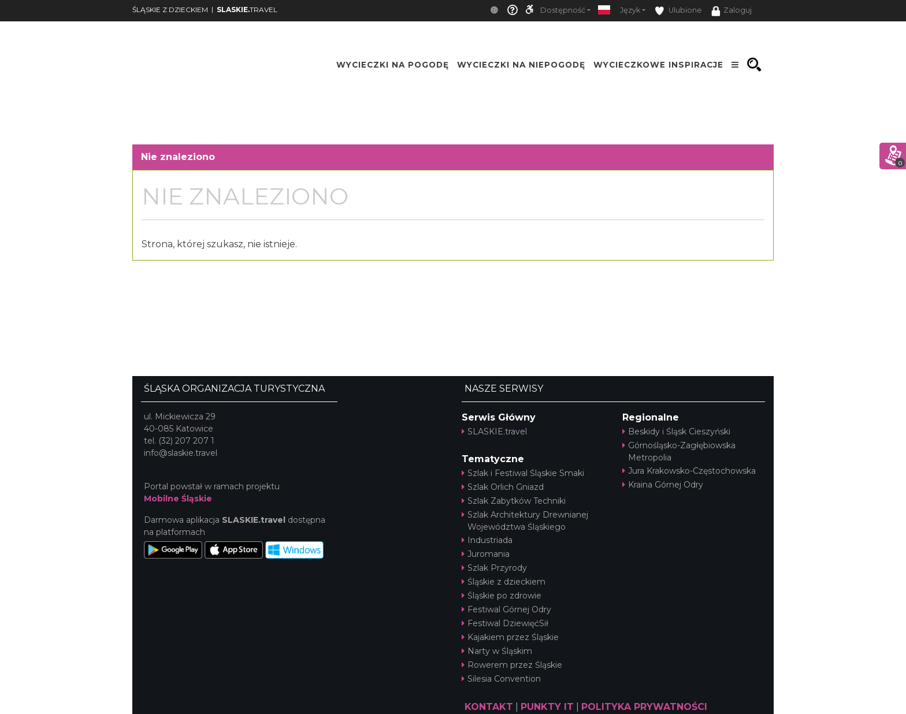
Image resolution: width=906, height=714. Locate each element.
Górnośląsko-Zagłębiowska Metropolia (679, 451)
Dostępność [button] (562, 10)
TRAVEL (247, 9)
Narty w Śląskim (497, 651)
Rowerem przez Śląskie (512, 665)
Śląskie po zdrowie (501, 595)
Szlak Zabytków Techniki (514, 501)
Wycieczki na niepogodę (521, 64)
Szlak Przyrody (494, 568)
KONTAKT (489, 706)
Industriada (487, 540)
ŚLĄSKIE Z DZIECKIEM (170, 9)
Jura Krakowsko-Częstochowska (689, 471)
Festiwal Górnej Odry (506, 609)
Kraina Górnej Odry (662, 484)
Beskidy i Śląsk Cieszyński (676, 431)
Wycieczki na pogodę (392, 64)
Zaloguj (731, 11)
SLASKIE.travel (494, 431)
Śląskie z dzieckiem (503, 582)
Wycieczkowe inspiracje (658, 64)
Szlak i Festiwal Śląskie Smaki (523, 473)
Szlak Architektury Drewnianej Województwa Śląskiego (525, 521)
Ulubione (678, 11)
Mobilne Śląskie (178, 498)
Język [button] (630, 10)
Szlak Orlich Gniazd (503, 487)
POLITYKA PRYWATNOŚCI (644, 706)
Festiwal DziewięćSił (505, 623)
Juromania (486, 554)
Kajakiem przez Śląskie (510, 637)
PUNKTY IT (547, 706)
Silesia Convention (501, 679)
